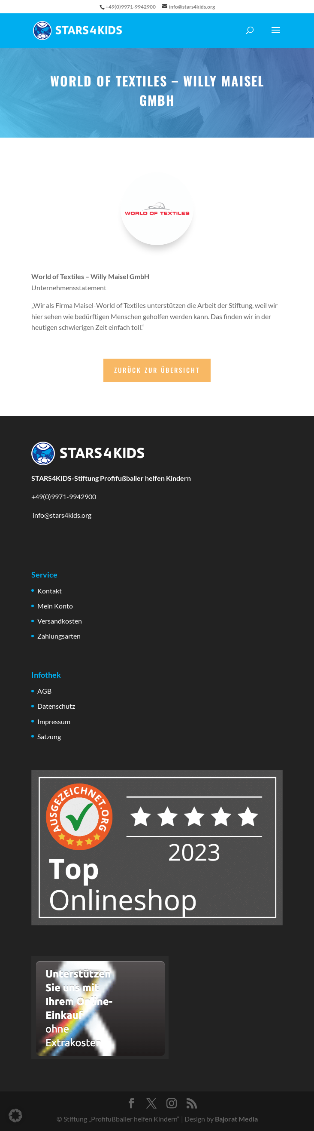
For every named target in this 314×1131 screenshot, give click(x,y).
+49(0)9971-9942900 (63, 496)
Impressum (53, 721)
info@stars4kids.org (61, 515)
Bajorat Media (236, 1119)
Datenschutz (56, 706)
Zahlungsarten (59, 636)
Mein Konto (55, 606)
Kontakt (49, 591)
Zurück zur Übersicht (157, 370)
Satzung (49, 736)
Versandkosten (59, 621)
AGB (44, 691)
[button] (15, 1115)
